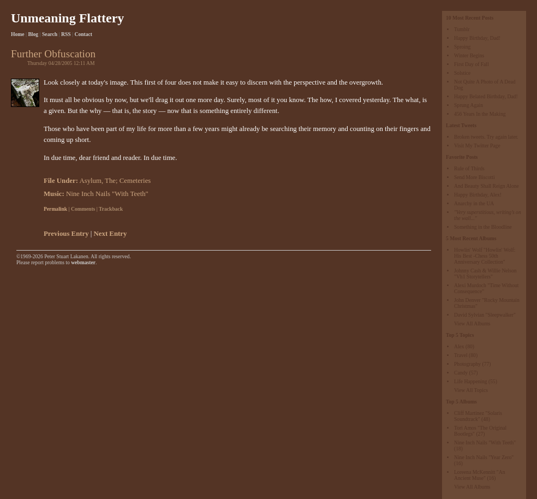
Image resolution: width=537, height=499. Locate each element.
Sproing (462, 47)
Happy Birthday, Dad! (477, 38)
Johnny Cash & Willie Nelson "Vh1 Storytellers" (485, 274)
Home (18, 34)
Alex (459, 346)
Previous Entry (66, 233)
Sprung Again (468, 105)
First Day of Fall (471, 64)
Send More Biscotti (474, 177)
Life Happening (470, 381)
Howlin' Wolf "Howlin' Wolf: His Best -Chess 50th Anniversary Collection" (484, 256)
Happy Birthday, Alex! (478, 195)
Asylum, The (97, 181)
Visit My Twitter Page (477, 145)
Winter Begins (469, 55)
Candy (461, 373)
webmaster (83, 262)
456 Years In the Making (480, 114)
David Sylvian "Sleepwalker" (485, 315)
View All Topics (471, 390)
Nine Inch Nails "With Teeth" (485, 442)
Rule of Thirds (469, 168)
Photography (467, 364)
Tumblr (461, 29)
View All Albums (472, 323)
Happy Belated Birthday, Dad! (486, 96)
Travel (461, 355)
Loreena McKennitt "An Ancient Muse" (479, 475)
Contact (84, 34)
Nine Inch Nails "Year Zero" (484, 457)
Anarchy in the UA (474, 203)
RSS (66, 34)
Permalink (55, 209)
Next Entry (110, 233)
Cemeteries (135, 181)
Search (49, 34)
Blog (33, 34)
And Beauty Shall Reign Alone (486, 186)
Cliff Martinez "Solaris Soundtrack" (478, 416)
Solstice (462, 73)
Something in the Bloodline (483, 227)
